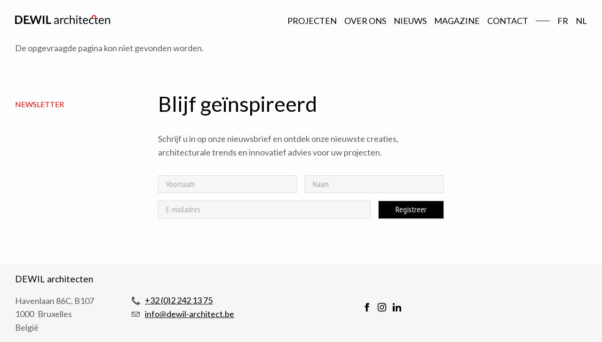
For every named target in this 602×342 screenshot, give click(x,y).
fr (562, 21)
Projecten (312, 21)
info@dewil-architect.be (189, 314)
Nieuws (410, 21)
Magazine (457, 21)
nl (581, 21)
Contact (507, 21)
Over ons (365, 21)
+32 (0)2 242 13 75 (179, 300)
